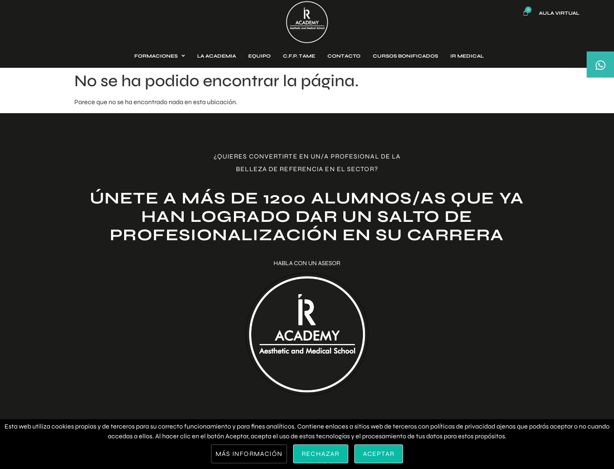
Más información (249, 454)
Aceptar (378, 454)
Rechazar (321, 454)
